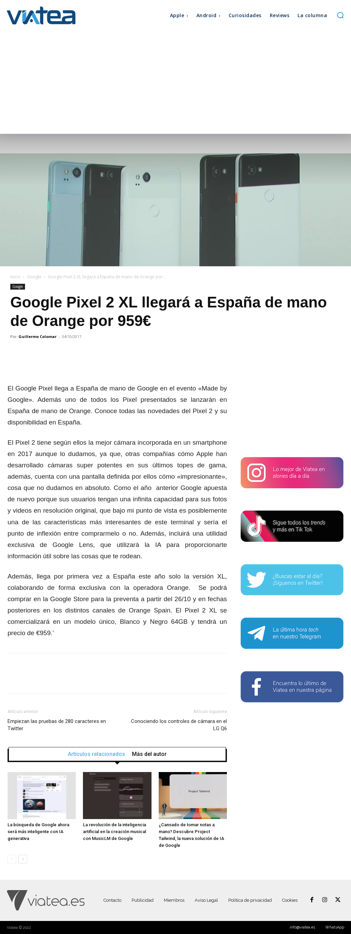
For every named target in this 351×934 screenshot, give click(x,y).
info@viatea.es (302, 927)
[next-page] (23, 859)
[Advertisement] (175, 82)
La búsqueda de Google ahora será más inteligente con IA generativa (38, 831)
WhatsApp (334, 927)
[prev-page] (12, 859)
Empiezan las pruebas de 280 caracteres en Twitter (57, 725)
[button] (340, 15)
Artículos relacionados (96, 754)
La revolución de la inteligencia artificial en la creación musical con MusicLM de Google (114, 831)
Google (34, 277)
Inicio (15, 277)
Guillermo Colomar (38, 336)
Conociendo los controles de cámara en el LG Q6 (179, 725)
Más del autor (149, 754)
